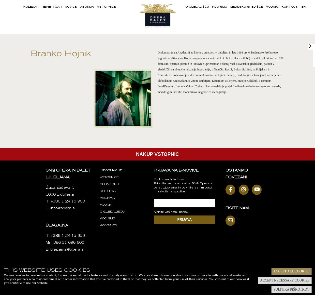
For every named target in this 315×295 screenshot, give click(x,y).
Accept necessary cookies (285, 280)
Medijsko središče (246, 7)
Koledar (31, 7)
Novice (71, 7)
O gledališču (197, 7)
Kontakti (290, 7)
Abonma (87, 7)
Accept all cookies (291, 271)
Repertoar (52, 7)
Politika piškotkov (291, 289)
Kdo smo (219, 7)
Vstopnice (106, 7)
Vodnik (272, 7)
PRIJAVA (184, 219)
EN (303, 7)
